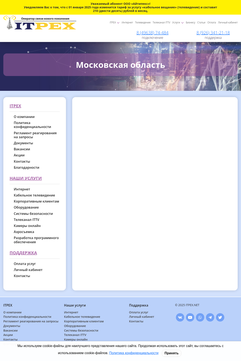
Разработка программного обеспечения (36, 240)
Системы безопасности (33, 214)
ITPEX (115, 22)
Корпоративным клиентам (36, 201)
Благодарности (26, 168)
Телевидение (143, 22)
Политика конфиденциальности (32, 125)
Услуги (178, 22)
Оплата (211, 22)
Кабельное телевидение (34, 195)
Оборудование (26, 207)
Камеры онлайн (27, 226)
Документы (23, 143)
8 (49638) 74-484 (152, 32)
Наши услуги (26, 178)
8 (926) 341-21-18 (213, 32)
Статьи (201, 22)
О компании (24, 117)
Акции (19, 155)
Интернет (127, 22)
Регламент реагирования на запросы (35, 135)
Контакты (22, 161)
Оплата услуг (25, 264)
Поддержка (23, 253)
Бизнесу (190, 22)
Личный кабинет (228, 22)
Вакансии (22, 149)
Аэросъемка (24, 232)
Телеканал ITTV (161, 22)
